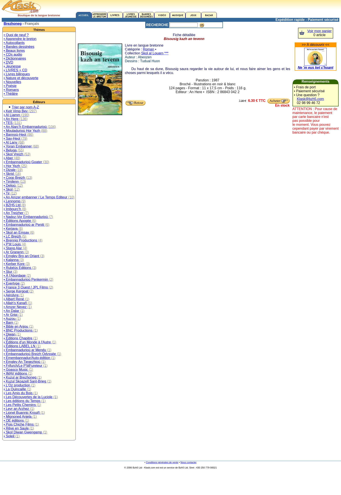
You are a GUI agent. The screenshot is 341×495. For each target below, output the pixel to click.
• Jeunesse (12, 66)
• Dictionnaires (15, 58)
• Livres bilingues (17, 74)
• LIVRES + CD (15, 70)
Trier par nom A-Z (25, 107)
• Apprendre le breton (20, 39)
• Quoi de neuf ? (16, 35)
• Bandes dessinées (19, 47)
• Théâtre (11, 94)
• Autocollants (14, 43)
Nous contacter (189, 462)
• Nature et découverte (21, 78)
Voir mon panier (319, 31)
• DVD (8, 62)
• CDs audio (13, 54)
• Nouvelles (12, 82)
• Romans (11, 90)
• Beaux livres (14, 50)
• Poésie (10, 86)
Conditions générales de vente (162, 462)
